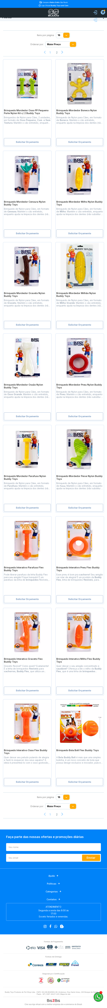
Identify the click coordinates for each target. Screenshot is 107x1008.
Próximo (62, 52)
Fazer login (95, 20)
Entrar (95, 12)
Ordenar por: (37, 44)
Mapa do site (65, 994)
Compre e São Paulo (55, 2)
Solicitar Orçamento (27, 142)
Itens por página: (45, 35)
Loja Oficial (54, 5)
